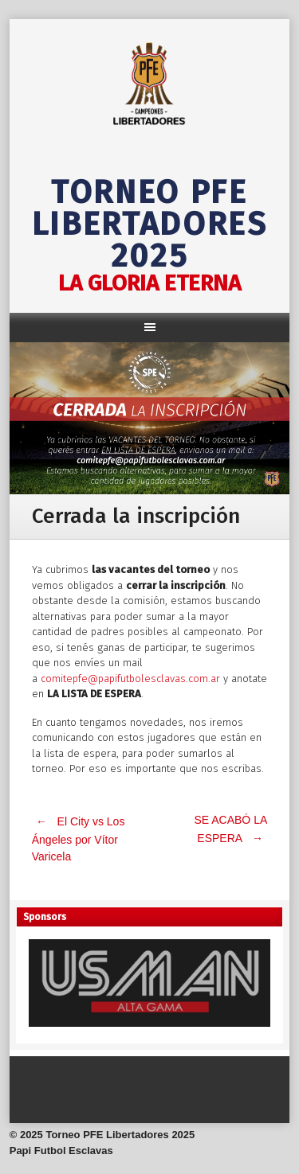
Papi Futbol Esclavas (61, 1150)
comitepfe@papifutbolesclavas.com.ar (130, 679)
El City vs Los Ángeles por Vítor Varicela (78, 839)
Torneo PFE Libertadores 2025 (150, 224)
